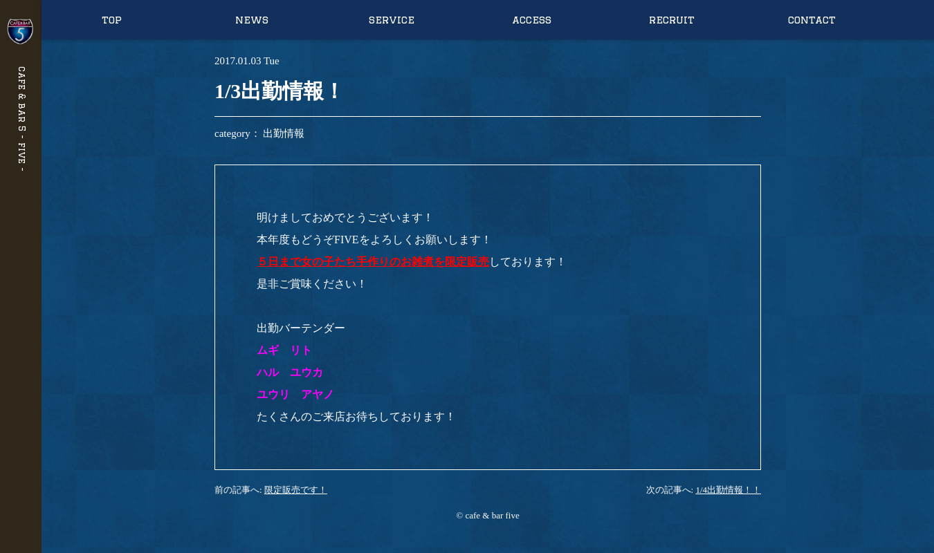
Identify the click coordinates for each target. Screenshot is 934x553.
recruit (672, 20)
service (391, 20)
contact (812, 20)
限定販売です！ (295, 490)
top (112, 20)
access (531, 20)
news (251, 20)
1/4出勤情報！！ (728, 490)
